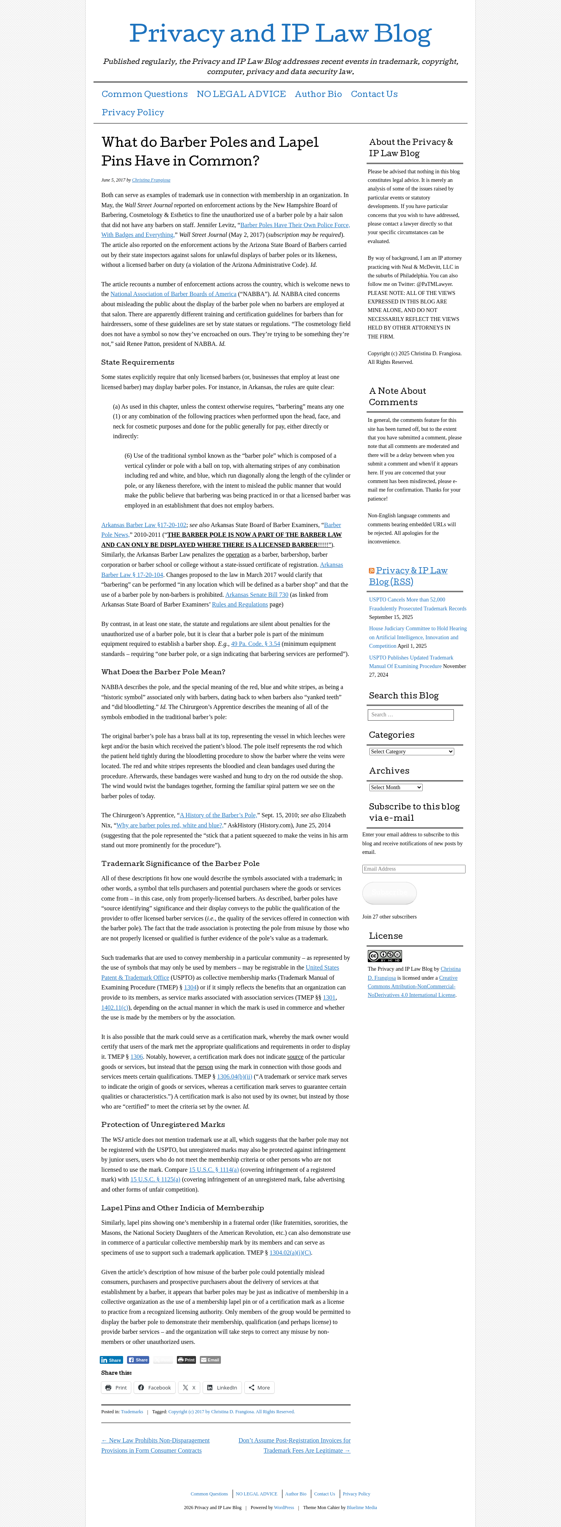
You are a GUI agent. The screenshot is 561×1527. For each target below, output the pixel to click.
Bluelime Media (362, 1507)
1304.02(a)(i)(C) (290, 1252)
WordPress (284, 1507)
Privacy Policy (133, 114)
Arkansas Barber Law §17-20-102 (143, 525)
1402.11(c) (114, 1007)
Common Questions (145, 95)
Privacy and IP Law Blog (280, 36)
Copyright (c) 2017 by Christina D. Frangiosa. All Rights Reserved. (231, 1411)
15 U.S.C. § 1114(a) (214, 1169)
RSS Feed (461, 9)
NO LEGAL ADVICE (241, 95)
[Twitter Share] (163, 1360)
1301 (329, 997)
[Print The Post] (186, 1360)
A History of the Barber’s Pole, (218, 815)
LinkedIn (447, 9)
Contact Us (374, 95)
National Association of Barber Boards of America (173, 294)
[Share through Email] (210, 1360)
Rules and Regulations (240, 604)
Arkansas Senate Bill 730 (256, 594)
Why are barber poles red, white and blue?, (170, 825)
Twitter (433, 9)
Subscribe (390, 893)
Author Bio (318, 95)
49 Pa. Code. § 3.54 (255, 643)
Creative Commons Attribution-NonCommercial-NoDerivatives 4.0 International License (413, 986)
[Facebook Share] (138, 1360)
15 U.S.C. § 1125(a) (155, 1179)
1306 (137, 1056)
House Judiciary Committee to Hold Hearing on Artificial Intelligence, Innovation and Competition (418, 637)
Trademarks (132, 1411)
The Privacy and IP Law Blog (400, 969)
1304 (190, 987)
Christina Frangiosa (151, 180)
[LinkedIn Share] (111, 1360)
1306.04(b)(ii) (234, 1076)
